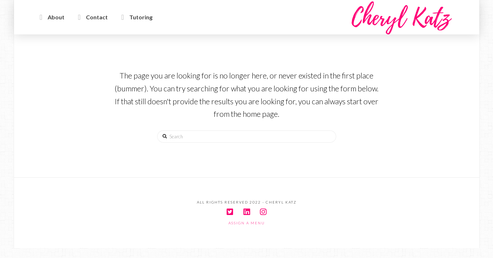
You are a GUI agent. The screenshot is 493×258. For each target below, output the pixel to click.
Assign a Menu (246, 223)
